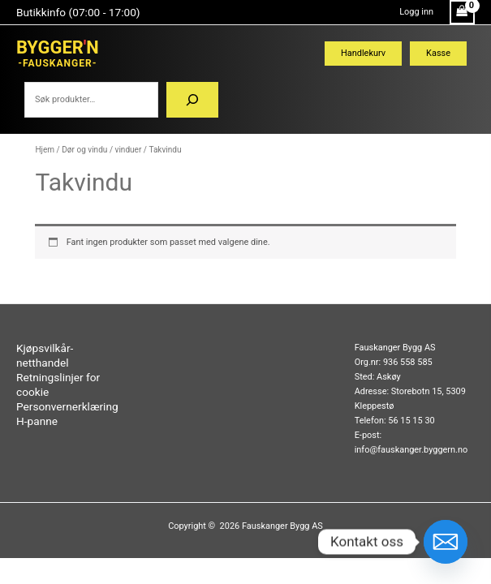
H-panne (37, 420)
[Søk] (192, 100)
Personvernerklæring (67, 406)
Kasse (438, 53)
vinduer (128, 149)
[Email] (445, 542)
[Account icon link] (416, 12)
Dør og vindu (84, 149)
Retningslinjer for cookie (58, 384)
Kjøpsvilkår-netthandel (44, 355)
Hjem (44, 149)
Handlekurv (363, 53)
